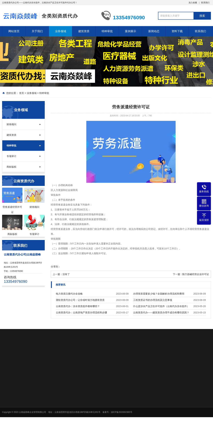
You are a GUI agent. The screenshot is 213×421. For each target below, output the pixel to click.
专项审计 (11, 156)
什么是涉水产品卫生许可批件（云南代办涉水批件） (161, 306)
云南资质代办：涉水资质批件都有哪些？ (78, 306)
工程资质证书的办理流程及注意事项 (152, 300)
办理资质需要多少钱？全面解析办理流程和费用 (158, 293)
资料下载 (177, 31)
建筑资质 (83, 31)
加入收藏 (193, 2)
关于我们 (37, 31)
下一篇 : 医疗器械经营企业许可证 (191, 274)
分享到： (56, 266)
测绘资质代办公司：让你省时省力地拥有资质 (80, 300)
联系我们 (205, 2)
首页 (21, 93)
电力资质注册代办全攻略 (69, 293)
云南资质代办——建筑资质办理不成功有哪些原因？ (161, 312)
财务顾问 (11, 124)
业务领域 (60, 31)
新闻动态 (153, 31)
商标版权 (11, 166)
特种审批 (107, 31)
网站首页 (13, 31)
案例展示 (130, 31)
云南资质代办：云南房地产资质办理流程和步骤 (81, 312)
